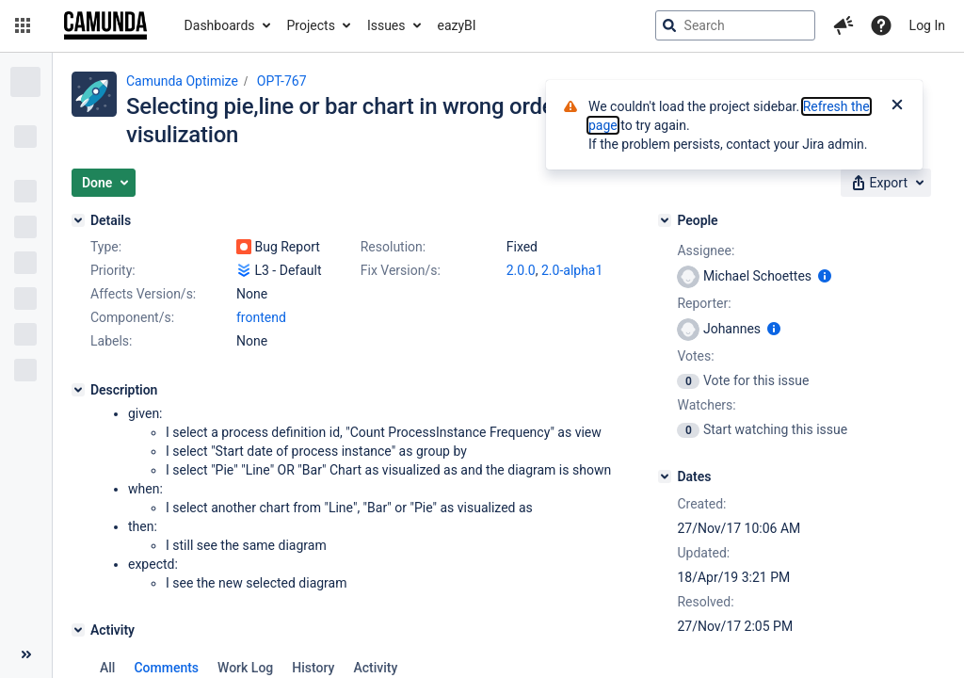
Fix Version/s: (401, 270)
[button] (22, 25)
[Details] (78, 220)
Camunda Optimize (182, 81)
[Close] (897, 106)
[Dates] (664, 476)
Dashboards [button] (220, 25)
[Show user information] (824, 275)
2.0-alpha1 (571, 270)
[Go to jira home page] (105, 25)
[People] (664, 220)
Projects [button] (311, 25)
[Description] (78, 389)
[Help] (881, 25)
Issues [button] (386, 25)
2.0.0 (521, 270)
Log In (927, 25)
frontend (261, 317)
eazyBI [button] (457, 25)
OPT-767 (282, 81)
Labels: (111, 340)
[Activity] (78, 630)
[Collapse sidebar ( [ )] (25, 654)
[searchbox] (735, 25)
